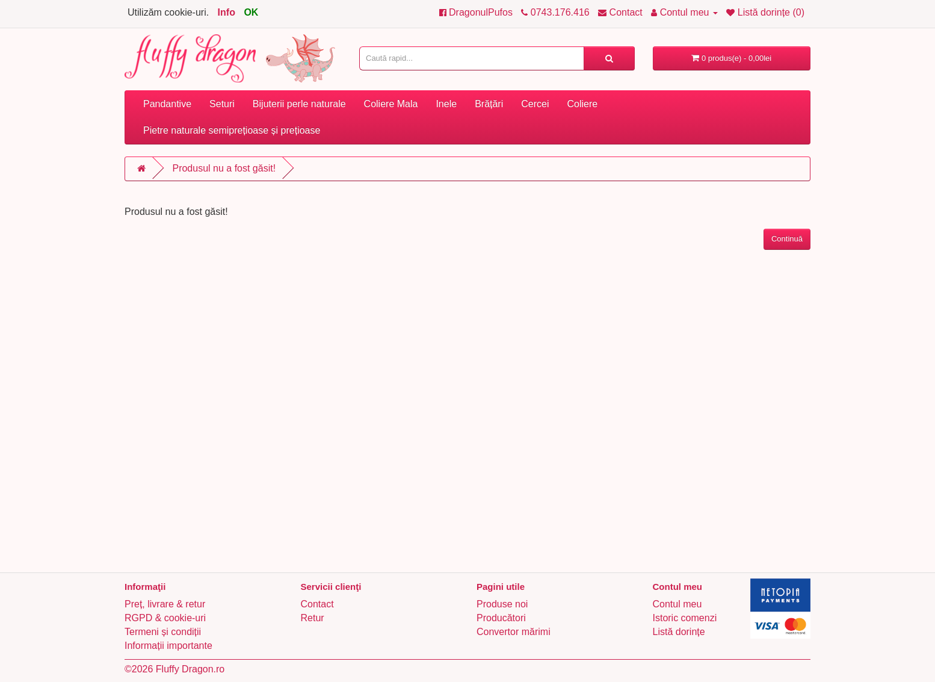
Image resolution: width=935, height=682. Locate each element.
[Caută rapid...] (609, 58)
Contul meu (677, 604)
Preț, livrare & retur (165, 604)
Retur (312, 618)
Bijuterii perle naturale (299, 104)
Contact (317, 604)
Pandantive (167, 104)
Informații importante (168, 645)
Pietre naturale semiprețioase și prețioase (231, 130)
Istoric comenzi (685, 618)
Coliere (582, 104)
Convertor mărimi (514, 632)
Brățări (489, 104)
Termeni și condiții (163, 632)
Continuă (787, 238)
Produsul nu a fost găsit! (224, 168)
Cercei (535, 104)
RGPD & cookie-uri (165, 618)
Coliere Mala (391, 104)
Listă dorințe (679, 632)
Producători (501, 618)
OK (251, 12)
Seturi (222, 104)
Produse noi (502, 604)
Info (226, 12)
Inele (446, 104)
